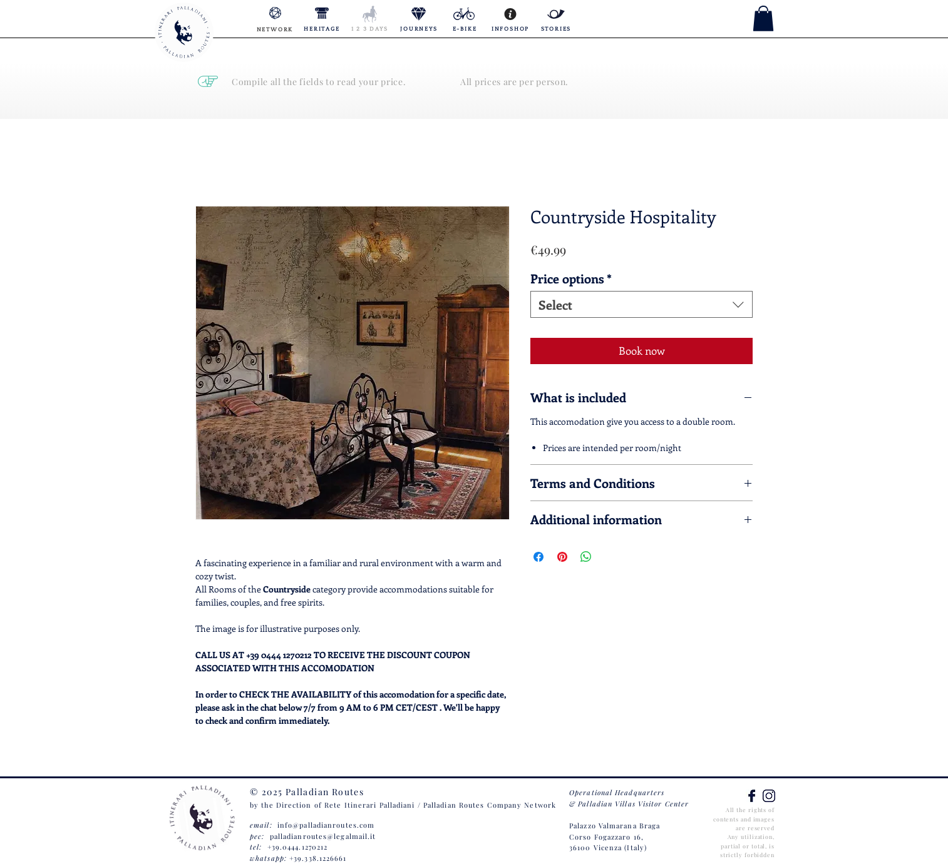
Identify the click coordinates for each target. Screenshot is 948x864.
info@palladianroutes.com (325, 825)
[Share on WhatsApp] (586, 556)
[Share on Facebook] (538, 556)
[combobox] (641, 304)
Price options (571, 278)
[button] (763, 18)
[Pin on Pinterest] (562, 556)
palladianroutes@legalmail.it (323, 836)
